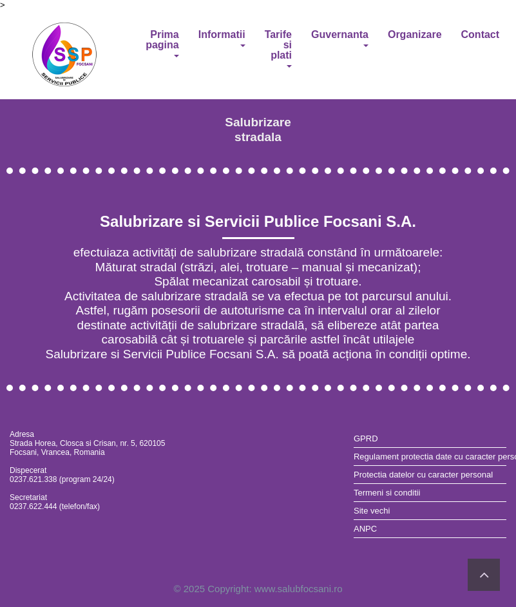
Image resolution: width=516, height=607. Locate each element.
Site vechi (372, 510)
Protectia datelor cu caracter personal (423, 474)
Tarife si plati (278, 48)
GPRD (366, 438)
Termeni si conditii (387, 492)
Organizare (415, 34)
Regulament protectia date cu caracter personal (430, 456)
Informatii (221, 38)
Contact (480, 34)
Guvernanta (339, 38)
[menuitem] (430, 439)
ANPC (365, 529)
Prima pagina (162, 43)
